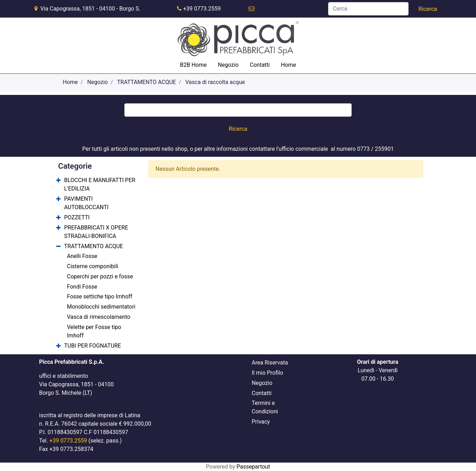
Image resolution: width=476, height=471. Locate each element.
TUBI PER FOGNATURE (92, 345)
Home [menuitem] (288, 65)
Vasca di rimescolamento (98, 317)
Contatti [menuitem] (260, 65)
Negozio (97, 82)
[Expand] (58, 180)
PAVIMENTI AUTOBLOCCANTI (86, 203)
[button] (428, 9)
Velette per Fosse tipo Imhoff (94, 331)
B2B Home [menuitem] (193, 65)
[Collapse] (58, 246)
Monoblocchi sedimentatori (101, 306)
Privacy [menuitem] (261, 421)
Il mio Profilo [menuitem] (267, 372)
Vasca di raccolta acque (215, 82)
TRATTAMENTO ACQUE (146, 82)
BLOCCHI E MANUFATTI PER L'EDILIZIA (100, 184)
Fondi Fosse (82, 286)
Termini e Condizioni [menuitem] (265, 407)
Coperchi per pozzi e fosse (100, 276)
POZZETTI (77, 217)
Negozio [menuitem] (228, 65)
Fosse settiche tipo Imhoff (99, 296)
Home (70, 82)
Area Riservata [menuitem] (270, 362)
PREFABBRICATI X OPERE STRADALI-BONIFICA (96, 231)
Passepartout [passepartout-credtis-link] (253, 466)
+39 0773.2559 (202, 8)
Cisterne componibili (92, 266)
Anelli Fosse (82, 256)
